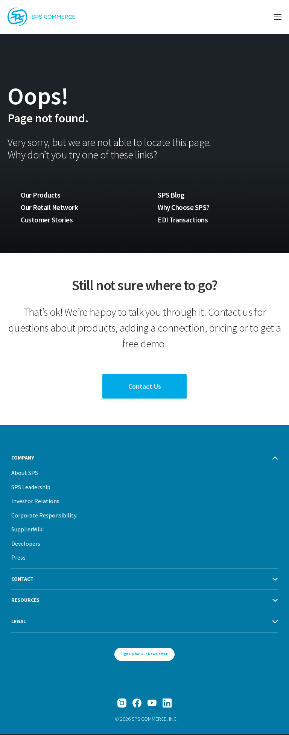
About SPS (24, 473)
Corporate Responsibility (43, 516)
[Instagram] (121, 703)
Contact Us (144, 387)
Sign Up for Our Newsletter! (144, 654)
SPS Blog (171, 194)
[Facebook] (136, 703)
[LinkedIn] (167, 703)
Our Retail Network (50, 207)
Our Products (40, 194)
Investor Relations (35, 501)
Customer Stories (46, 220)
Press (18, 558)
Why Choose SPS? (184, 207)
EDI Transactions (183, 220)
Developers (25, 544)
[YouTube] (152, 703)
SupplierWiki (27, 530)
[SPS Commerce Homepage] (41, 17)
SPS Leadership (30, 488)
